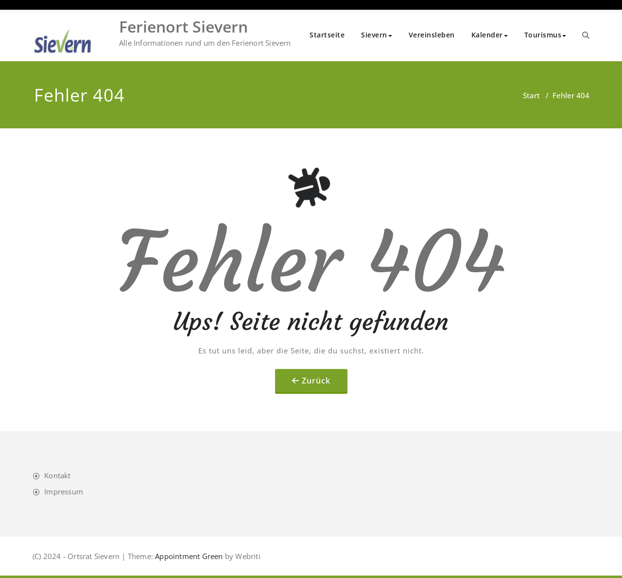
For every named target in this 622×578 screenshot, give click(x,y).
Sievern (376, 34)
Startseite (327, 34)
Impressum (63, 491)
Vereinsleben (432, 34)
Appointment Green (188, 556)
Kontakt (57, 475)
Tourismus (545, 34)
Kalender (489, 34)
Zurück (316, 380)
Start (531, 95)
